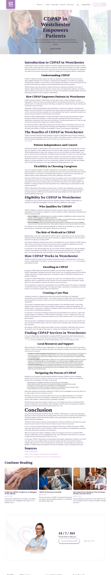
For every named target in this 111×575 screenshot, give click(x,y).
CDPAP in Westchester (31, 451)
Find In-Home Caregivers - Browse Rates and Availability (41, 454)
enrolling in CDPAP (71, 261)
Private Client (54, 4)
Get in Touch (70, 4)
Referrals (62, 4)
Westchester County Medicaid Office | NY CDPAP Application (43, 457)
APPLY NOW (98, 4)
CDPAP (48, 4)
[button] (40, 5)
